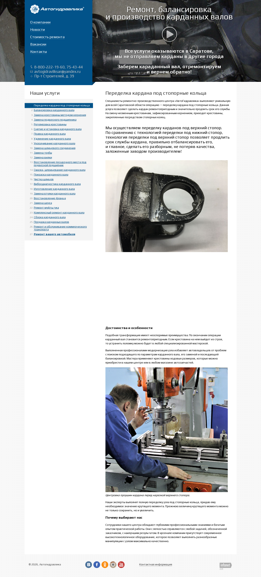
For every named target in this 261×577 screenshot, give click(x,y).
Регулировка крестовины (50, 124)
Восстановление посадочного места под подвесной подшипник (60, 163)
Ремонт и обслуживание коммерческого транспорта (60, 228)
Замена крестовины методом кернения (60, 115)
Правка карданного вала (50, 133)
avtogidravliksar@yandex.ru (57, 71)
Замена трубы (43, 152)
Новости (37, 29)
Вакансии (38, 44)
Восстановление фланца (50, 198)
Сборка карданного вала (50, 217)
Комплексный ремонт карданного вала (59, 212)
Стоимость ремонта (47, 37)
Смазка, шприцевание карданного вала (59, 169)
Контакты (38, 51)
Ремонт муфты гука (46, 207)
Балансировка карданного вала (54, 110)
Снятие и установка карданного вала (58, 129)
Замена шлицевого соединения (54, 148)
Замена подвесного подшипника (55, 119)
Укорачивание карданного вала (54, 143)
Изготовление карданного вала (54, 188)
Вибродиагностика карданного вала (57, 184)
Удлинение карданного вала (52, 138)
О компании (40, 22)
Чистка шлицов (44, 179)
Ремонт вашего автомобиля (54, 234)
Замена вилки (43, 157)
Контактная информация (155, 564)
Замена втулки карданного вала (54, 193)
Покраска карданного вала (51, 174)
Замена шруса (43, 203)
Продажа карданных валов (51, 221)
